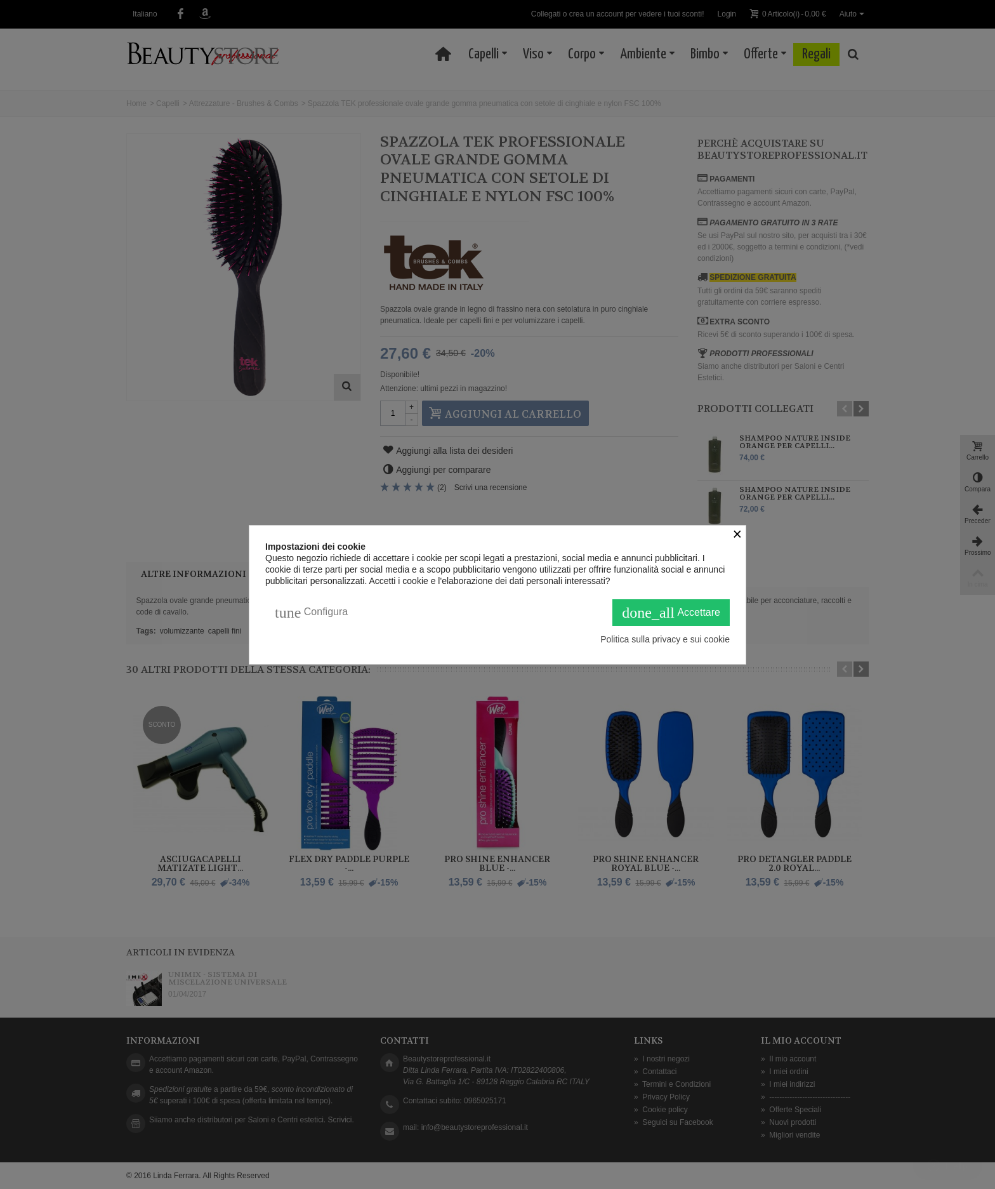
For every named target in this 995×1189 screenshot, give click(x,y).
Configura (311, 612)
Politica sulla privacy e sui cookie (665, 639)
